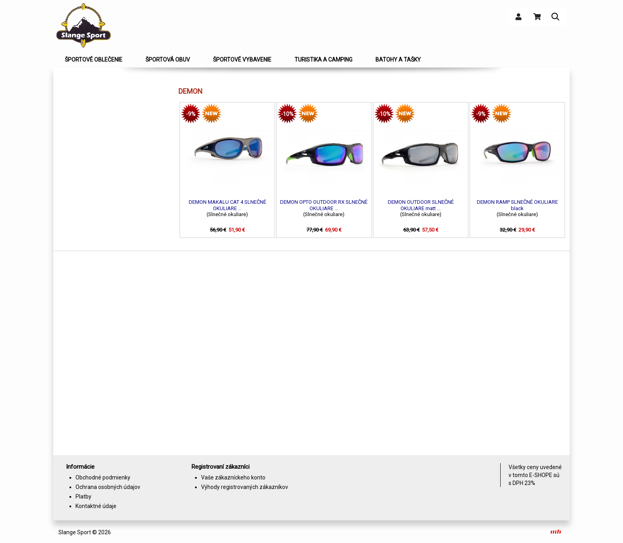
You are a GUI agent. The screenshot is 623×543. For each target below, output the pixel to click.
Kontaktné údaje (95, 506)
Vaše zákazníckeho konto (233, 477)
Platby (83, 496)
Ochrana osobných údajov (107, 487)
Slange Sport (74, 532)
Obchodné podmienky (102, 477)
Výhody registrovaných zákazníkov (244, 487)
